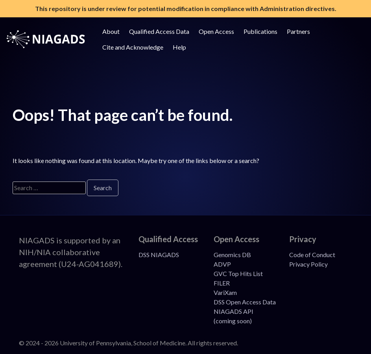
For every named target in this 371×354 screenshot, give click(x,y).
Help (179, 47)
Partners (298, 31)
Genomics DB (232, 254)
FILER (222, 283)
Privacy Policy (308, 264)
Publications (260, 31)
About (111, 31)
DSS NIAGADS (158, 254)
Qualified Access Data (159, 31)
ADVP (222, 264)
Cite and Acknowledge (132, 47)
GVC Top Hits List (238, 273)
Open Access (216, 31)
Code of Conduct (312, 254)
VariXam (225, 292)
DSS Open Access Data (245, 302)
